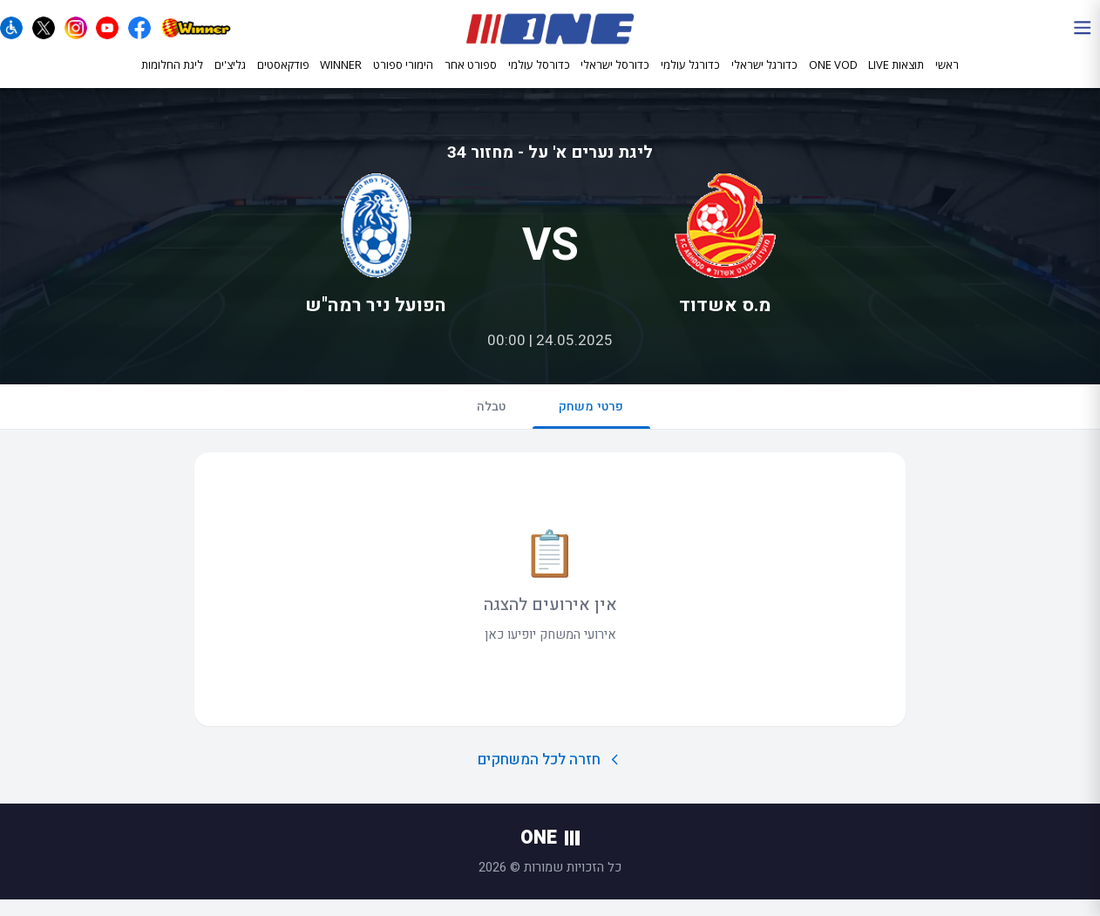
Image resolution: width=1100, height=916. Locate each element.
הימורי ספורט (403, 76)
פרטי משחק (595, 428)
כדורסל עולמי (539, 77)
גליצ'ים (230, 76)
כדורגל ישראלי (764, 77)
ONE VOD (833, 76)
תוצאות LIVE (896, 76)
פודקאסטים (283, 76)
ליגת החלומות (172, 76)
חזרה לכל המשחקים (550, 776)
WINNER (341, 76)
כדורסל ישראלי (615, 77)
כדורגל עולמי (690, 77)
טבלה (488, 421)
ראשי (947, 76)
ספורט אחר (471, 76)
